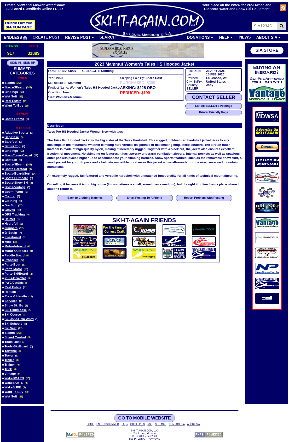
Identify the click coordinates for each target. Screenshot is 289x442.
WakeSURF (13, 387)
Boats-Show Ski (16, 182)
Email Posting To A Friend (144, 197)
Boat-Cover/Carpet (18, 155)
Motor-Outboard (16, 251)
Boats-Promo (14, 119)
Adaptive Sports (17, 132)
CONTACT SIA (177, 424)
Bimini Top (12, 146)
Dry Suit (11, 205)
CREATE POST (46, 37)
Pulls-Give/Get (15, 278)
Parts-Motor (13, 269)
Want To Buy (14, 105)
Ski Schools (13, 323)
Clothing (11, 201)
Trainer (10, 364)
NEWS (245, 37)
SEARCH (107, 37)
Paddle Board (15, 255)
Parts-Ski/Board (16, 273)
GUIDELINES (137, 424)
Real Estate (13, 101)
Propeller (11, 260)
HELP (226, 37)
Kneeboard (13, 237)
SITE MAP (160, 424)
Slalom (10, 83)
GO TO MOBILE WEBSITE (144, 418)
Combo (10, 196)
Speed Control (15, 337)
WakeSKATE (14, 383)
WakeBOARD (14, 378)
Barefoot (11, 141)
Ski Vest (11, 328)
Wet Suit (11, 96)
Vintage (10, 373)
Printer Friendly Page (213, 112)
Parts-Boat (12, 264)
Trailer (9, 360)
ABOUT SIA (268, 37)
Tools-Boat (13, 342)
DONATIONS (200, 37)
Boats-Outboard (16, 178)
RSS (149, 424)
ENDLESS (15, 37)
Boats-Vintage (15, 187)
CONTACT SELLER (213, 97)
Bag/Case (12, 137)
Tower (9, 355)
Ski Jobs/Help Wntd (19, 319)
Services (11, 301)
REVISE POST (79, 37)
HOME (90, 424)
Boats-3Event (14, 87)
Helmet (10, 219)
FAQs (124, 424)
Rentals (10, 292)
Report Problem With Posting (204, 197)
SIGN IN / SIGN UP (22, 62)
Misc (8, 242)
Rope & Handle (16, 296)
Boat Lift (11, 160)
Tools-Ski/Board (16, 346)
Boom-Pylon (14, 191)
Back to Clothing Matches (85, 197)
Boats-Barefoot (16, 169)
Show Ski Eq (14, 305)
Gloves (10, 210)
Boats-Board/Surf (17, 173)
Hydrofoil (11, 223)
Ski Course (13, 314)
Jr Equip (11, 232)
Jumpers (11, 228)
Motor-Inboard (15, 246)
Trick (8, 369)
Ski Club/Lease (16, 310)
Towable (11, 351)
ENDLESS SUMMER (107, 424)
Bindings (11, 92)
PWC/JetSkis (14, 282)
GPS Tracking (15, 214)
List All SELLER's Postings (213, 106)
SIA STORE (266, 50)
